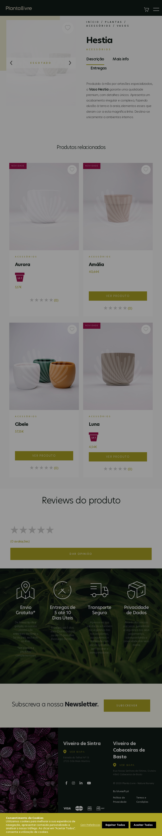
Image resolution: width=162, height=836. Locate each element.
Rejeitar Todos (115, 825)
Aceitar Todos (143, 825)
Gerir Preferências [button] (90, 825)
